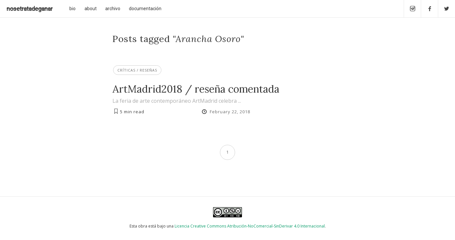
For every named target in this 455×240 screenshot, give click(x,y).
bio (72, 8)
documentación (145, 8)
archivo (112, 8)
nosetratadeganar (30, 8)
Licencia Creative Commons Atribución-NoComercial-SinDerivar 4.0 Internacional (250, 226)
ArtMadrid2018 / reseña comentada (195, 88)
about (90, 8)
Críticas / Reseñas (137, 70)
